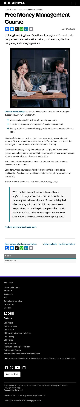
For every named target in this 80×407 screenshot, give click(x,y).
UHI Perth (8, 340)
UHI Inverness (10, 326)
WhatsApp (21, 29)
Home (7, 9)
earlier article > (66, 244)
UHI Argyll (8, 323)
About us (8, 291)
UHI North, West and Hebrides (17, 333)
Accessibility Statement (13, 390)
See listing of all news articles (21, 244)
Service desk (12, 374)
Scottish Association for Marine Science (22, 354)
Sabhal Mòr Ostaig (12, 350)
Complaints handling (13, 301)
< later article (50, 244)
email (31, 29)
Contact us (9, 304)
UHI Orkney (9, 337)
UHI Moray (9, 330)
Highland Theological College (17, 347)
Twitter (11, 367)
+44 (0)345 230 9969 (13, 401)
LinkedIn (26, 29)
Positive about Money (15, 112)
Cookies (7, 308)
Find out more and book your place (21, 227)
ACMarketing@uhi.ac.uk (31, 401)
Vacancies (8, 294)
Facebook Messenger (12, 29)
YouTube (17, 367)
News (14, 9)
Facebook (7, 29)
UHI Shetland (10, 343)
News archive (10, 261)
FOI (5, 298)
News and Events (12, 287)
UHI (5, 358)
